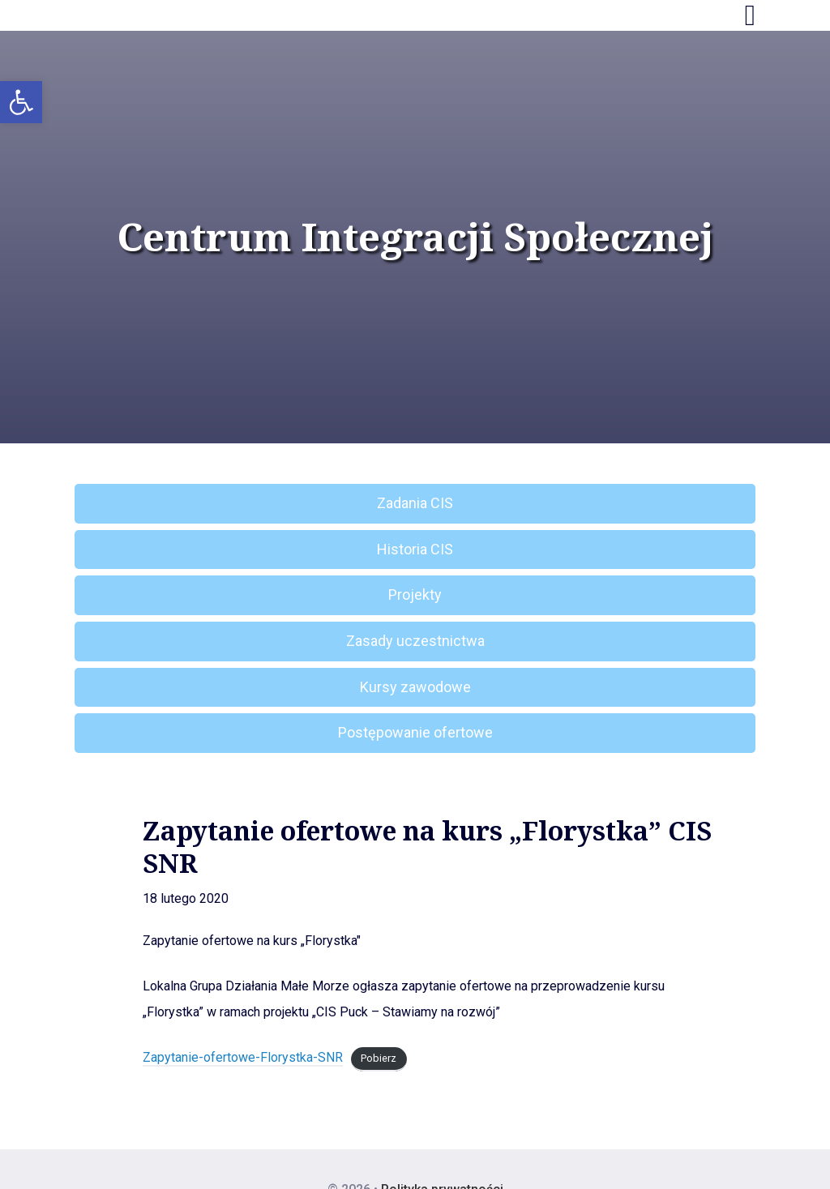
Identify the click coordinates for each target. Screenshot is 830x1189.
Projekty (415, 594)
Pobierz (378, 1058)
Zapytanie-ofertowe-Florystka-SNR (243, 1057)
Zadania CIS (415, 502)
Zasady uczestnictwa (415, 640)
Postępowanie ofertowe (415, 732)
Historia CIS (415, 549)
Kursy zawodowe (415, 686)
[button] (21, 102)
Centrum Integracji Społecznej (415, 237)
